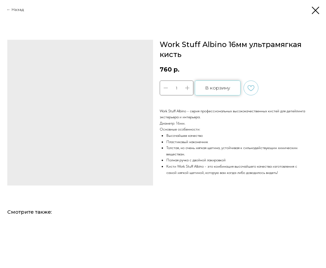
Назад (18, 9)
